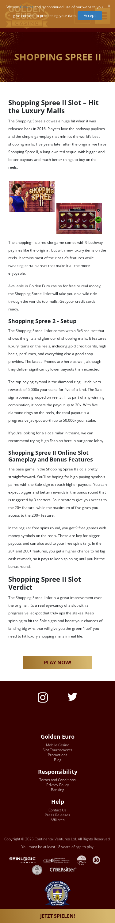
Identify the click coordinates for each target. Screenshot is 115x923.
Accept (90, 15)
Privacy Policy (57, 784)
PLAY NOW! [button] (57, 662)
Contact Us (57, 810)
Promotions (57, 754)
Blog (57, 759)
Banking (57, 789)
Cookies (26, 7)
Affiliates (58, 819)
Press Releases (57, 815)
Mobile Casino (57, 745)
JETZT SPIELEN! (57, 916)
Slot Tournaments (57, 750)
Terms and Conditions (57, 779)
